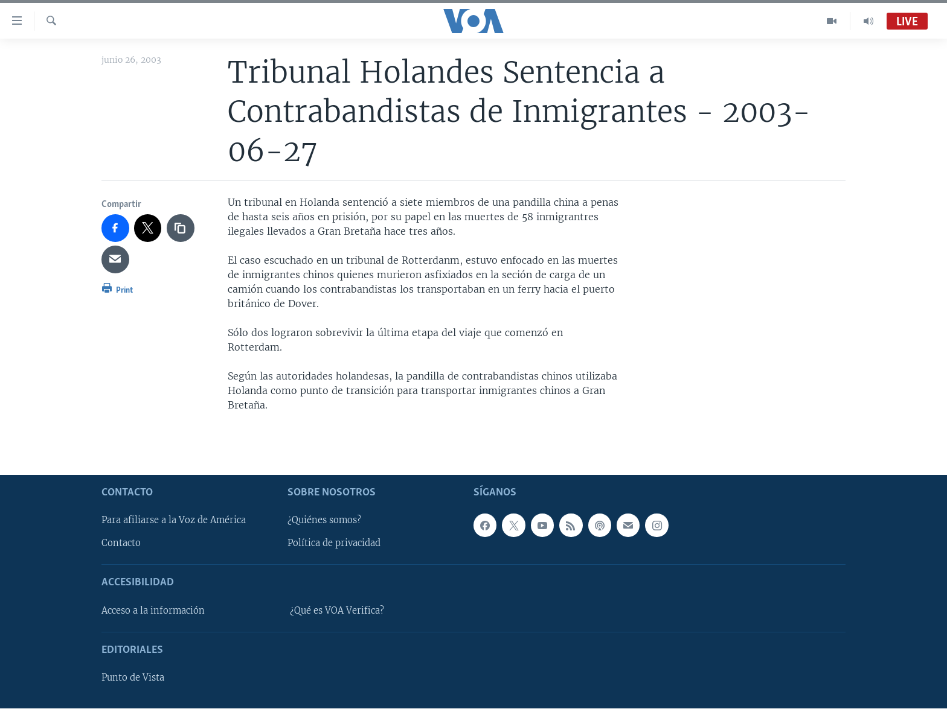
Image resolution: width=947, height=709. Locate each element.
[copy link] (180, 228)
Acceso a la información (153, 610)
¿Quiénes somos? (324, 520)
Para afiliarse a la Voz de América (173, 520)
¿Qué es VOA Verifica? (337, 610)
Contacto (121, 543)
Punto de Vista (132, 678)
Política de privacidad (333, 543)
